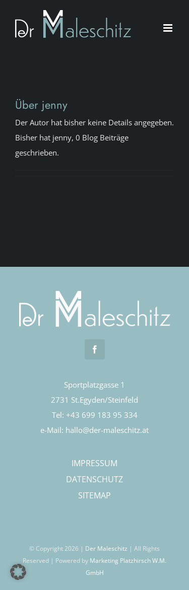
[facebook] (95, 349)
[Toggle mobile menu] (168, 28)
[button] (18, 572)
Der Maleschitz (106, 548)
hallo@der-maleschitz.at (107, 430)
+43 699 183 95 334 (102, 415)
